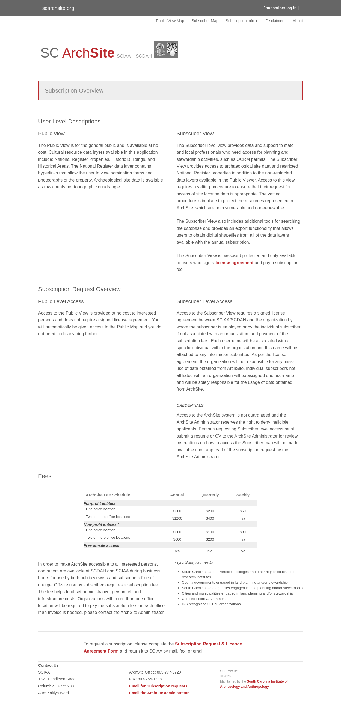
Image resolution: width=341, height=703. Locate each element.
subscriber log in (281, 8)
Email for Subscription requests (158, 686)
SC (77, 52)
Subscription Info (240, 21)
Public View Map (170, 21)
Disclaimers (275, 21)
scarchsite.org (58, 8)
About (298, 21)
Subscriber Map (204, 21)
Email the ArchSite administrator (159, 693)
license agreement (234, 262)
